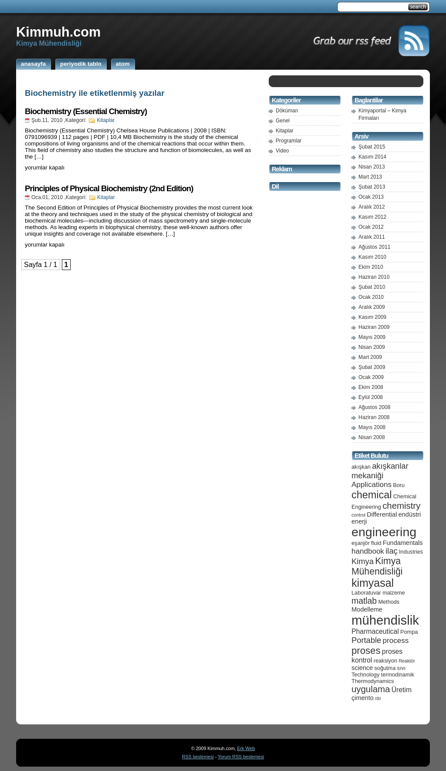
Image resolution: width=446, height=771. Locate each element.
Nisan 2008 (371, 437)
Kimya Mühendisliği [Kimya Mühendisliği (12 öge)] (377, 566)
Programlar (288, 141)
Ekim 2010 (370, 267)
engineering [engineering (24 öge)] (383, 532)
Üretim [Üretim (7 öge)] (402, 689)
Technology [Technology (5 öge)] (365, 674)
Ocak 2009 (371, 377)
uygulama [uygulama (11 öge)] (370, 689)
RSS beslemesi (198, 756)
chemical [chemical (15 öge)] (371, 494)
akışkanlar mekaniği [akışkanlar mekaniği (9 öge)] (380, 470)
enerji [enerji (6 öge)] (359, 521)
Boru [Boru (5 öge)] (399, 485)
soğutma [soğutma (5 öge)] (385, 668)
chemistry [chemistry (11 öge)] (401, 506)
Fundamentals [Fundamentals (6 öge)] (403, 542)
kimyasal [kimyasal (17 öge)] (372, 583)
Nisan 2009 (371, 347)
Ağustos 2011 (374, 247)
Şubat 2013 (371, 187)
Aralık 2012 (371, 207)
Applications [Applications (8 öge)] (371, 484)
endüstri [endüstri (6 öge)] (410, 514)
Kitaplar (106, 120)
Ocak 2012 (371, 227)
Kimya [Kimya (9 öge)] (362, 561)
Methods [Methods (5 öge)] (388, 602)
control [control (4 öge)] (358, 514)
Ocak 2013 (371, 197)
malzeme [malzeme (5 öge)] (393, 592)
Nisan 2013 (371, 167)
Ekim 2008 (370, 387)
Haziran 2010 (373, 277)
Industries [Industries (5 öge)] (411, 551)
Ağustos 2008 (374, 407)
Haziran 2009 (373, 327)
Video (282, 151)
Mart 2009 (370, 357)
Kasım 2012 (372, 217)
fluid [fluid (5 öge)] (376, 543)
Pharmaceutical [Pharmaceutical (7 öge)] (375, 631)
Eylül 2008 (370, 397)
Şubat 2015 (371, 147)
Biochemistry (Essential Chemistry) (86, 111)
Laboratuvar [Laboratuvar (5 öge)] (366, 592)
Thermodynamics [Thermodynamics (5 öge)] (372, 681)
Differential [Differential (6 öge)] (382, 514)
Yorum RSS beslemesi (241, 756)
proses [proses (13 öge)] (366, 650)
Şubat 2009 (371, 367)
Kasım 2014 (372, 157)
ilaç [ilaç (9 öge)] (391, 550)
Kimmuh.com (58, 31)
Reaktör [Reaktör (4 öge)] (407, 660)
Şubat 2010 (371, 287)
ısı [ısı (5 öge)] (378, 698)
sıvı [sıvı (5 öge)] (401, 668)
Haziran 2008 (373, 417)
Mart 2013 (370, 177)
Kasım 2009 (372, 317)
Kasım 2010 (372, 257)
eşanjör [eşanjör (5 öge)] (360, 543)
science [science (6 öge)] (362, 667)
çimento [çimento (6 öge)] (362, 697)
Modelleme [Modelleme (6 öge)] (366, 609)
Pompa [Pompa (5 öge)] (409, 632)
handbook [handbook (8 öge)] (367, 551)
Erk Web (246, 748)
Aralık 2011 (371, 237)
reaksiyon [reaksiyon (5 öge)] (385, 660)
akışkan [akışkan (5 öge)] (361, 466)
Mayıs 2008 (371, 427)
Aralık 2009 (371, 307)
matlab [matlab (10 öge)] (364, 600)
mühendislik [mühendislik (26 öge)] (385, 620)
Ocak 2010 (371, 297)
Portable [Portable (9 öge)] (366, 640)
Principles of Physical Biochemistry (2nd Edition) (109, 188)
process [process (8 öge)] (396, 640)
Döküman (287, 111)
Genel (283, 121)
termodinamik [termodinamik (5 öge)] (397, 674)
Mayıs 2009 (371, 337)
